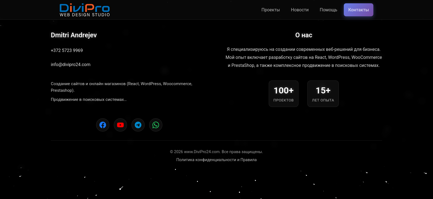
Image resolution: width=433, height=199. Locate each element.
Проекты (271, 9)
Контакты (358, 9)
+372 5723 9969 (67, 50)
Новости (300, 9)
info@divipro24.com (70, 64)
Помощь (328, 9)
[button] (46, 174)
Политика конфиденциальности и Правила (216, 160)
